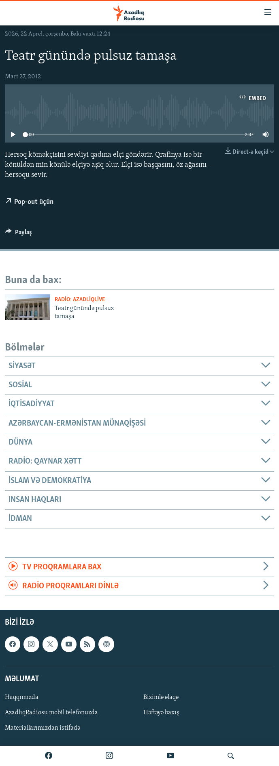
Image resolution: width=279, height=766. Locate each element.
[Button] (18, 234)
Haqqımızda (21, 697)
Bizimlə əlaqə (161, 697)
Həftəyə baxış (161, 712)
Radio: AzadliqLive (80, 300)
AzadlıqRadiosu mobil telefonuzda (51, 712)
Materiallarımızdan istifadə (42, 728)
